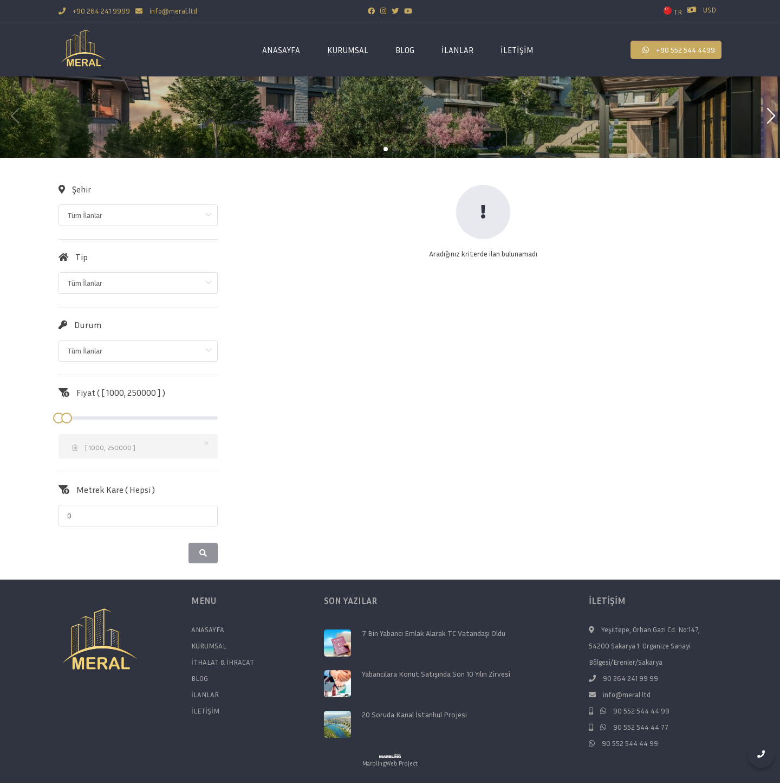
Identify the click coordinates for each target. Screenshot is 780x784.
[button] (767, 117)
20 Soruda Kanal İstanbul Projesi (414, 715)
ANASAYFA (281, 50)
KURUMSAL (208, 645)
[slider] (138, 418)
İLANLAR (457, 50)
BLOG (404, 50)
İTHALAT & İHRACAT (222, 662)
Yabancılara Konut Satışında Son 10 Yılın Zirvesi (436, 674)
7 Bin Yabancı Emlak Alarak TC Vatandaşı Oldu (433, 633)
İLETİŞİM (517, 50)
